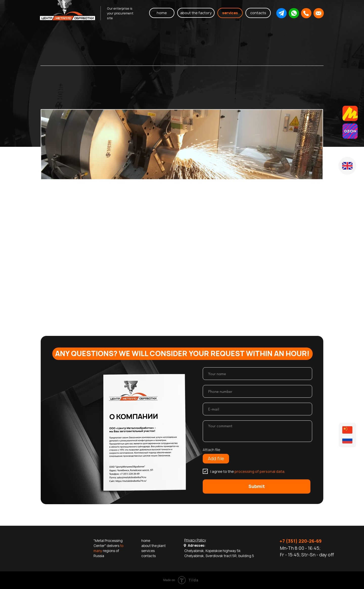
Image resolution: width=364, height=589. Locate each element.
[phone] (257, 391)
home (145, 540)
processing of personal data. (260, 471)
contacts (148, 556)
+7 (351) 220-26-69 (301, 541)
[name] (257, 373)
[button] (281, 13)
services (148, 551)
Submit (256, 486)
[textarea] (257, 431)
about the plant (153, 545)
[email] (257, 409)
